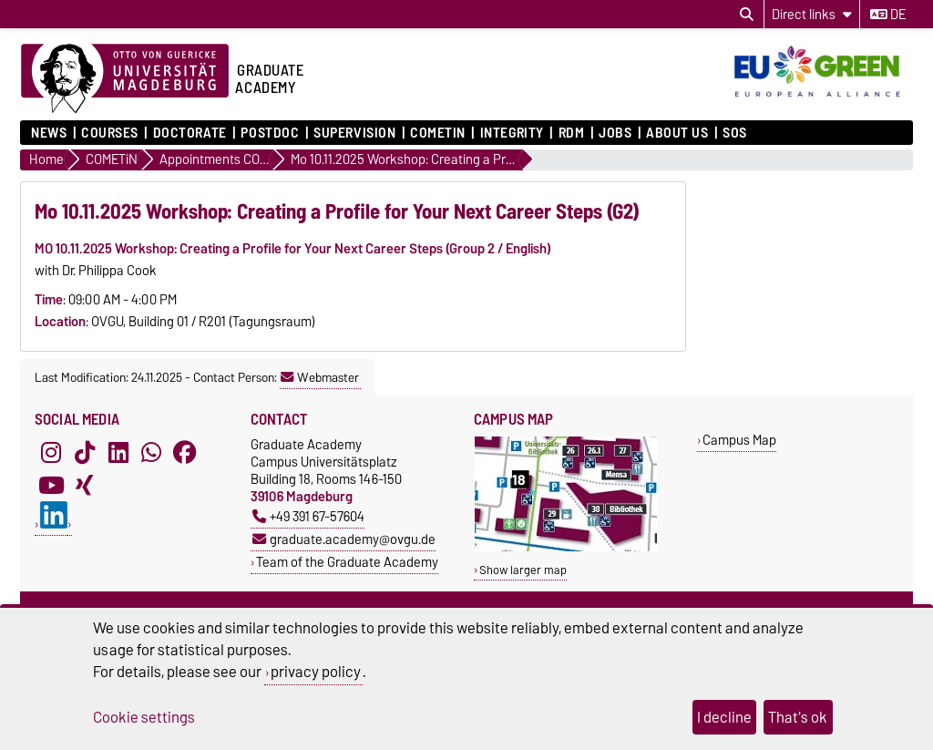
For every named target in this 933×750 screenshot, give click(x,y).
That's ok (797, 717)
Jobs (615, 133)
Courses (109, 133)
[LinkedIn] (118, 452)
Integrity (512, 133)
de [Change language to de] (888, 15)
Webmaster (320, 377)
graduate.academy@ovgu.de (344, 539)
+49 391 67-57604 (308, 516)
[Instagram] (51, 452)
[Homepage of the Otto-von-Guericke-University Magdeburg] (125, 79)
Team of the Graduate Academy (347, 561)
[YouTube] (51, 484)
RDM (572, 133)
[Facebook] (185, 452)
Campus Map (739, 439)
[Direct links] (811, 14)
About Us (677, 133)
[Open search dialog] (747, 15)
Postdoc (270, 133)
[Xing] (84, 484)
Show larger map (523, 570)
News (49, 133)
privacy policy (316, 671)
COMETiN (438, 133)
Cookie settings (144, 717)
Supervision (354, 133)
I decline (724, 717)
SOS (735, 133)
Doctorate (190, 133)
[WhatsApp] (151, 452)
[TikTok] (84, 452)
